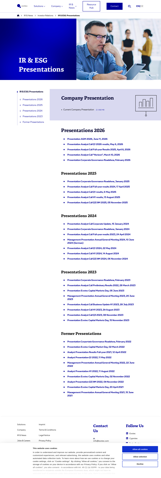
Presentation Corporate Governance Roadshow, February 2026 (98, 160)
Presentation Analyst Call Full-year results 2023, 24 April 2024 (98, 234)
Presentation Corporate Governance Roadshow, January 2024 (98, 229)
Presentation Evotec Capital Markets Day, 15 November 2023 (98, 320)
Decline (140, 454)
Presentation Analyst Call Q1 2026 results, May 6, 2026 (95, 144)
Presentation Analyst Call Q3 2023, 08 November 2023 (95, 315)
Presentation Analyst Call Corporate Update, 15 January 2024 (98, 224)
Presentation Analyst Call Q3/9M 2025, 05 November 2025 (97, 203)
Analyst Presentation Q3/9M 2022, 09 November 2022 (95, 382)
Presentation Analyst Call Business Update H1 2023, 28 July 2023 (100, 304)
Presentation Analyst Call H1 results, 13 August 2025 (93, 197)
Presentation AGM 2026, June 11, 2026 (87, 139)
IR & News (71, 6)
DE (141, 6)
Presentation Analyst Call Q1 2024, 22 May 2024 (91, 248)
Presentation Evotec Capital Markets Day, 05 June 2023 (95, 291)
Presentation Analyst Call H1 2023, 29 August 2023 (93, 310)
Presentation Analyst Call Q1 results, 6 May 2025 (91, 192)
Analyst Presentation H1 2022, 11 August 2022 (91, 371)
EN (138, 6)
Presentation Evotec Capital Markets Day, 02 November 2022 (98, 377)
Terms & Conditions (47, 430)
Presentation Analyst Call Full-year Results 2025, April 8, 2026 (98, 150)
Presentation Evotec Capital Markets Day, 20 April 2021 (95, 387)
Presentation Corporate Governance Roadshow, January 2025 (98, 181)
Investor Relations (45, 16)
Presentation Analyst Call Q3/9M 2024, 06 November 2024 (97, 259)
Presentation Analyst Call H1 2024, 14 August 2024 (93, 253)
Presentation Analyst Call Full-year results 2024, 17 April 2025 (98, 187)
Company (56, 6)
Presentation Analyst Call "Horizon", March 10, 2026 (93, 155)
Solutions (38, 6)
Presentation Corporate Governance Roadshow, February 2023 (98, 280)
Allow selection (140, 446)
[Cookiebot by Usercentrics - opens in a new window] (16, 473)
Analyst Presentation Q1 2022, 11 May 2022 (89, 357)
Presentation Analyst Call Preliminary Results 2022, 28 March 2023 (101, 285)
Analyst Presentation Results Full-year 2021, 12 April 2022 (96, 352)
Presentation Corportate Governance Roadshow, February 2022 (99, 342)
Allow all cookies (140, 439)
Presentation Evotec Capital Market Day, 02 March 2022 (96, 347)
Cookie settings (133, 473)
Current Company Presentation (83, 110)
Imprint (42, 425)
